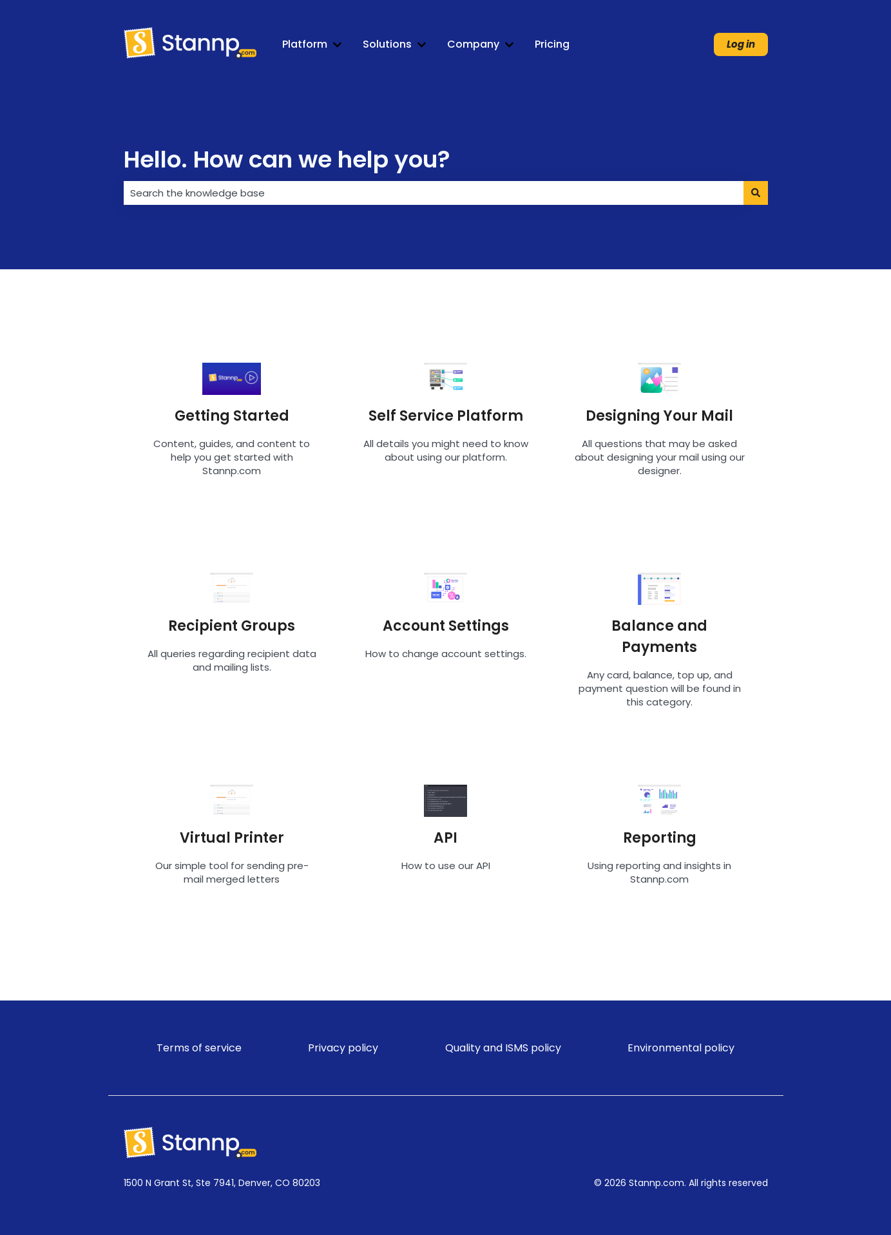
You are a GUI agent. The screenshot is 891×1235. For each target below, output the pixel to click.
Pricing (552, 44)
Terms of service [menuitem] (199, 1047)
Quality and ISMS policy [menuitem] (503, 1047)
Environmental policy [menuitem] (681, 1047)
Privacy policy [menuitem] (343, 1047)
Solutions (387, 44)
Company (473, 44)
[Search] (755, 193)
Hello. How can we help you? (287, 159)
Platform (304, 44)
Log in (741, 44)
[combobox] (433, 193)
